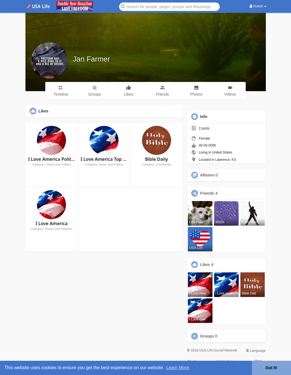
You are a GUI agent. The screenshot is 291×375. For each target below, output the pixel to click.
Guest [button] (258, 6)
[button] (169, 6)
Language (256, 350)
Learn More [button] (177, 367)
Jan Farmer (91, 59)
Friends (207, 193)
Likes (205, 264)
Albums (207, 175)
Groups (207, 336)
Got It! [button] (271, 367)
